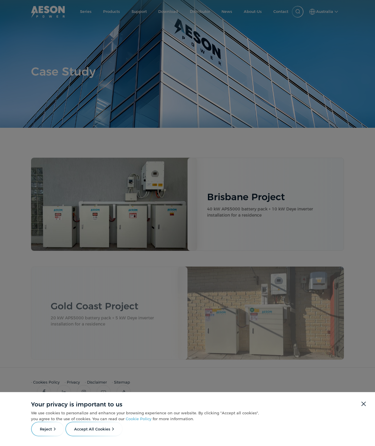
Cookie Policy (138, 418)
